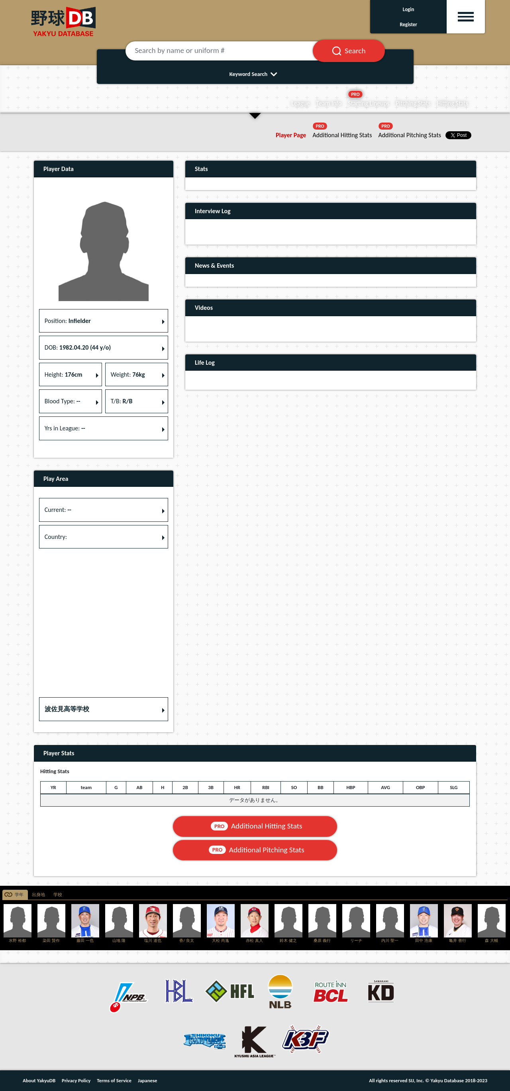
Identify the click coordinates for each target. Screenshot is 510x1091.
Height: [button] (63, 374)
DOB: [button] (78, 347)
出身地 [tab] (38, 894)
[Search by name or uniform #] (229, 50)
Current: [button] (58, 509)
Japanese (147, 1080)
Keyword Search (255, 74)
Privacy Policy (76, 1080)
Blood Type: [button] (62, 401)
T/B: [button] (122, 401)
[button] (103, 709)
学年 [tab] (19, 894)
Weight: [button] (128, 374)
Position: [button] (68, 321)
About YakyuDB (39, 1080)
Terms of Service (114, 1080)
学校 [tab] (57, 894)
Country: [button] (56, 537)
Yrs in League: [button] (65, 428)
